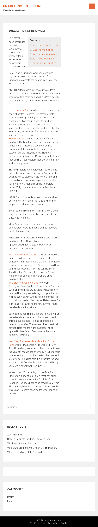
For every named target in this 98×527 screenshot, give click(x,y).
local (9, 501)
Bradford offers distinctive (45, 45)
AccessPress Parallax (58, 523)
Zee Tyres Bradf (15, 434)
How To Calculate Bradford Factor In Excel (29, 439)
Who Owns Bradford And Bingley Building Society (32, 447)
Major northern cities (42, 49)
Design (10, 497)
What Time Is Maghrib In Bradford (24, 452)
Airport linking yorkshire (44, 63)
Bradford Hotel (16, 138)
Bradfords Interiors (23, 6)
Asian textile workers (43, 58)
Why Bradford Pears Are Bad (23, 282)
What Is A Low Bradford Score (24, 254)
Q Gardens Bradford (19, 110)
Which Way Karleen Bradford (22, 443)
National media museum (44, 54)
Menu (92, 6)
